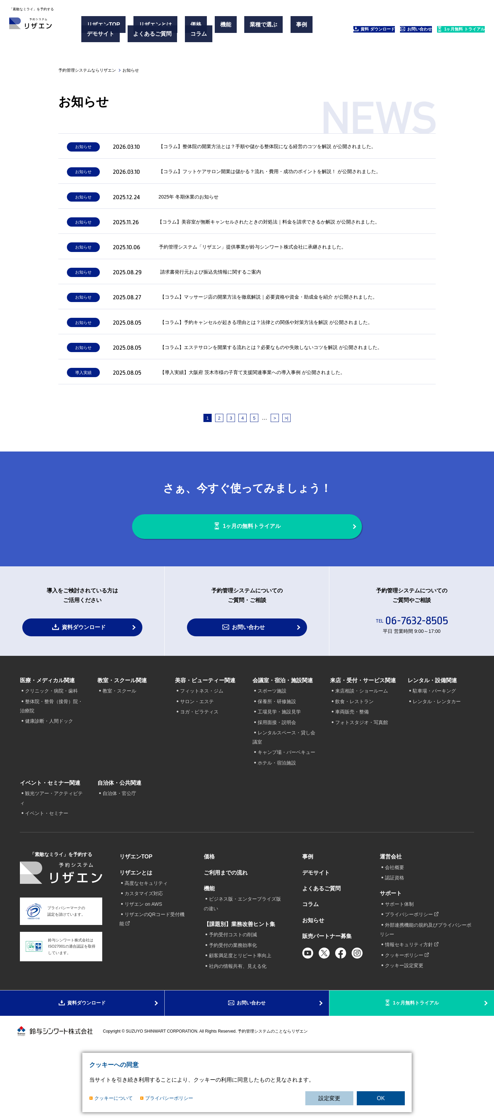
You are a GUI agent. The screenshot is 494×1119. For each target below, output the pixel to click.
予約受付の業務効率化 (233, 1000)
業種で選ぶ (224, 27)
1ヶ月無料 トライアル (448, 31)
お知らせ (313, 976)
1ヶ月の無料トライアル (254, 575)
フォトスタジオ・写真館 (361, 778)
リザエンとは (147, 27)
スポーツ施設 (272, 746)
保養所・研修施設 (277, 757)
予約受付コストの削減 (233, 990)
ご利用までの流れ (226, 928)
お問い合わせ (386, 31)
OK (381, 1098)
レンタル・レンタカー (437, 757)
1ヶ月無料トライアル (416, 1067)
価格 (177, 27)
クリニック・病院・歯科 (51, 746)
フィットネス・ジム (201, 746)
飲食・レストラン (354, 757)
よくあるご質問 (144, 35)
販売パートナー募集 (327, 992)
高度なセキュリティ (146, 939)
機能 (196, 27)
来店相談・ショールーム (361, 746)
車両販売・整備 (352, 767)
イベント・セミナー (46, 869)
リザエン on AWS (143, 959)
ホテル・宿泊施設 (277, 818)
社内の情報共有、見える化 (238, 1021)
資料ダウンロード (84, 683)
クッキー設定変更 (404, 1021)
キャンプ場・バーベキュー (286, 808)
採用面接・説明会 (277, 778)
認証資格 (394, 933)
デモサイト (103, 35)
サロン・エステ (197, 757)
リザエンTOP (105, 27)
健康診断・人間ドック (49, 777)
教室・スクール (119, 746)
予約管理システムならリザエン (87, 70)
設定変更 (329, 1098)
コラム (180, 35)
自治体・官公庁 (119, 849)
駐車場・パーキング (434, 746)
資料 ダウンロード (328, 31)
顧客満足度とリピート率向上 (240, 1011)
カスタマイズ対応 (144, 949)
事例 (251, 27)
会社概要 (394, 923)
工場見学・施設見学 (279, 767)
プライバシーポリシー (169, 1098)
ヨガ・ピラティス (199, 767)
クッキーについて (113, 1098)
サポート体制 (399, 959)
